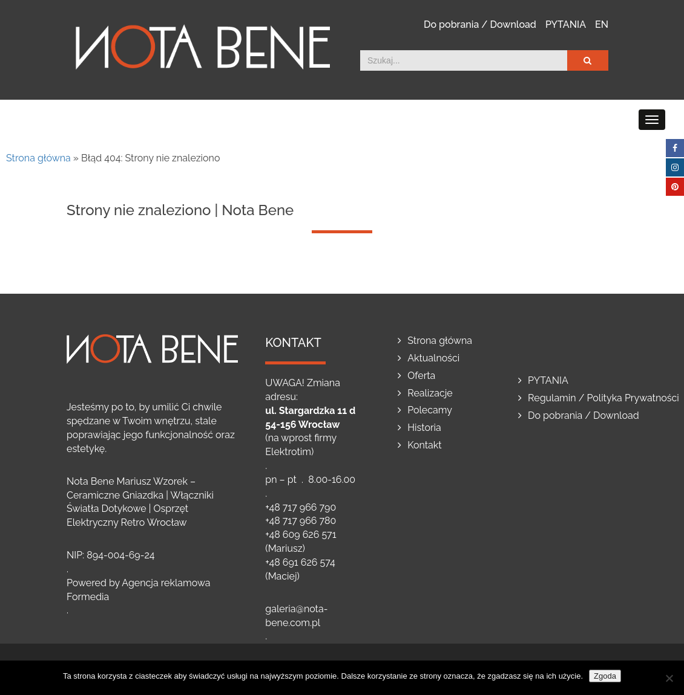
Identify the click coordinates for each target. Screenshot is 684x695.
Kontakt (424, 445)
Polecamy (429, 410)
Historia (424, 427)
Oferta (421, 375)
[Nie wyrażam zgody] (669, 678)
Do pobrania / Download (480, 24)
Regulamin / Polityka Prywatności (603, 398)
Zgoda (605, 675)
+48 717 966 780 (300, 520)
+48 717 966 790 (300, 507)
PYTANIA (565, 24)
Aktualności (433, 358)
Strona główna (38, 158)
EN (601, 24)
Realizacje (430, 393)
